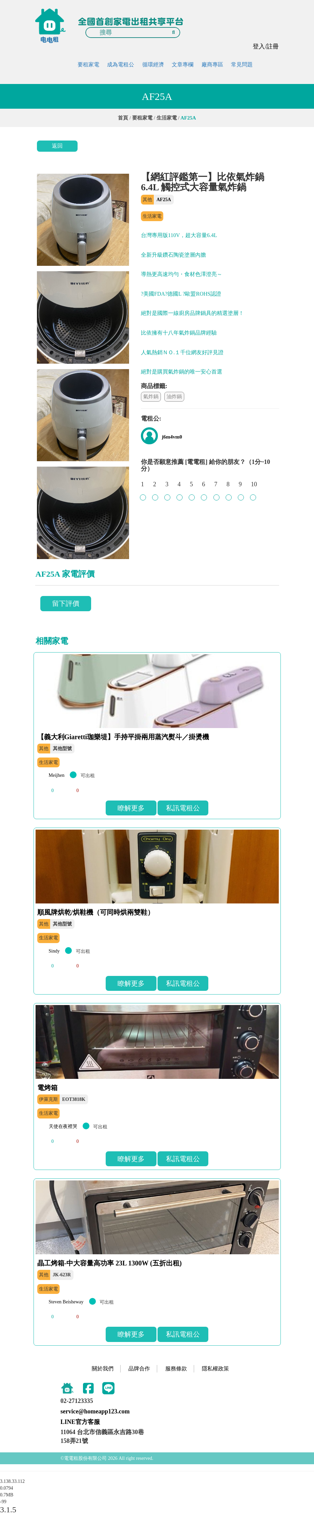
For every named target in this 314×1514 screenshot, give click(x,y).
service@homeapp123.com (95, 1411)
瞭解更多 (131, 808)
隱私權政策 (215, 1368)
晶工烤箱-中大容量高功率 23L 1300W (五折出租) (109, 1263)
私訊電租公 (183, 808)
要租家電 (88, 64)
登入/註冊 (266, 46)
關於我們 (102, 1368)
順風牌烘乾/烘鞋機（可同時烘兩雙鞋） (95, 912)
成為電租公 (120, 64)
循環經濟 (153, 64)
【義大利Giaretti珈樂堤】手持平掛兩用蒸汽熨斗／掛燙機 (123, 737)
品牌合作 (139, 1368)
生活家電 (166, 118)
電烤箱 (47, 1087)
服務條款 (176, 1368)
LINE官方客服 (80, 1422)
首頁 (123, 118)
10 (254, 487)
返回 (57, 146)
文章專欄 (182, 64)
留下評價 (65, 603)
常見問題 (242, 64)
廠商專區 (212, 64)
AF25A (163, 199)
